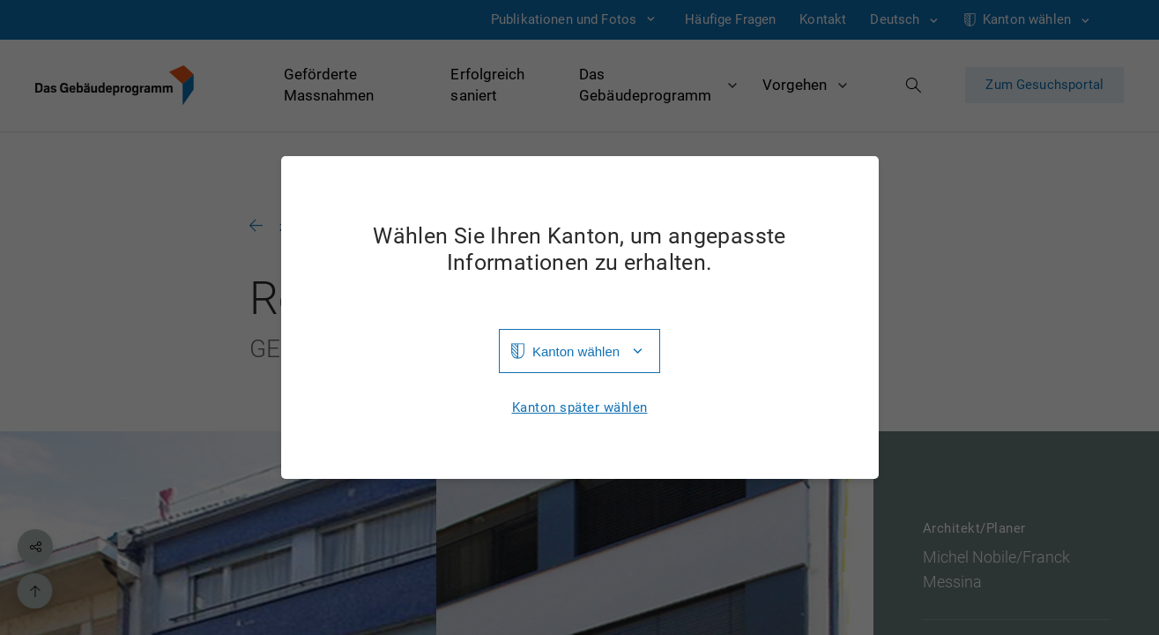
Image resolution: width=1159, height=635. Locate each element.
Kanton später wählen (580, 408)
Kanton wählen (576, 351)
